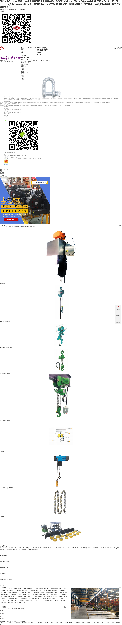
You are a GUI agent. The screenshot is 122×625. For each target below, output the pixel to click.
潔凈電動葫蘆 (3, 283)
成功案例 (23, 56)
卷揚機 (22, 71)
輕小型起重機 (24, 72)
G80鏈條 (2, 516)
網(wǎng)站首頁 (41, 47)
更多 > (120, 225)
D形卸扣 (51, 60)
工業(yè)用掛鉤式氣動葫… (6, 321)
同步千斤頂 (2, 545)
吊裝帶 (22, 74)
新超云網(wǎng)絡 (13, 157)
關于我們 (39, 54)
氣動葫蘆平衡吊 (4, 451)
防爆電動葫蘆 (24, 64)
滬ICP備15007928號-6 (35, 158)
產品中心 (39, 52)
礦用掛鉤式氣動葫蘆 (5, 373)
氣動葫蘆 (23, 65)
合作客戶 (2, 175)
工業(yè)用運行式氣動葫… (6, 347)
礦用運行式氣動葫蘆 (5, 420)
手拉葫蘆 (23, 67)
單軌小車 (23, 75)
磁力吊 (22, 76)
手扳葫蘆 (23, 68)
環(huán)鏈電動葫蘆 (42, 49)
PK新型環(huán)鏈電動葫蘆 (6, 488)
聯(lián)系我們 (25, 57)
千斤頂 (22, 69)
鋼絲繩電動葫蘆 (41, 50)
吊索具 (22, 78)
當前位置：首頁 (34, 60)
